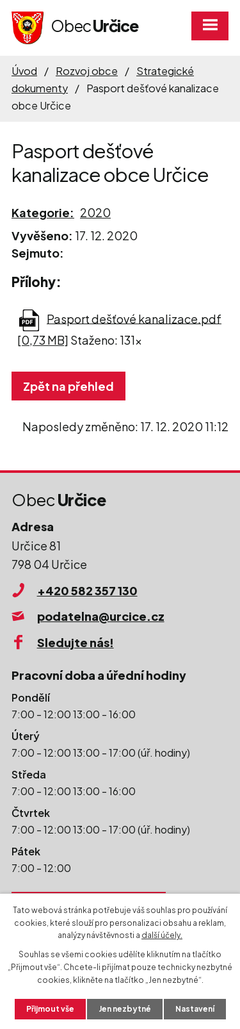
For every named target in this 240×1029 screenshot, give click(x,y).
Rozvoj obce (87, 71)
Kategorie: (43, 212)
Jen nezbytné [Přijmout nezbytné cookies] (125, 1009)
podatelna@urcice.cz (100, 616)
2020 (95, 212)
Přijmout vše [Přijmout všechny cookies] (50, 1009)
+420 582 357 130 (87, 590)
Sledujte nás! (75, 642)
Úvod (24, 71)
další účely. (161, 935)
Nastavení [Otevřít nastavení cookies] (194, 1009)
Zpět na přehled (68, 386)
